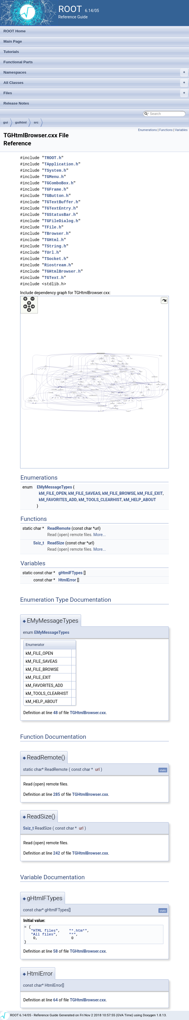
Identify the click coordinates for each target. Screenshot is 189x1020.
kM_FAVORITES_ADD (58, 499)
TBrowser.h (56, 233)
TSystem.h (55, 170)
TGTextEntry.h (60, 208)
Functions (166, 130)
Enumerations (147, 130)
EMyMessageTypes (54, 487)
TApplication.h (61, 164)
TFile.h (52, 227)
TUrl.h (51, 252)
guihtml (21, 122)
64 (55, 1000)
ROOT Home (14, 31)
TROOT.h (52, 158)
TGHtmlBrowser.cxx (88, 712)
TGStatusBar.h (60, 214)
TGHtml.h (54, 240)
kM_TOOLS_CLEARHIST (100, 499)
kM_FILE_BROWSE (118, 493)
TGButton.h (56, 195)
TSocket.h (55, 258)
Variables (181, 130)
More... (99, 534)
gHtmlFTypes (70, 572)
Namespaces (95, 73)
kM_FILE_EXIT (150, 493)
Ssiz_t (38, 543)
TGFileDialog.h (61, 221)
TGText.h (54, 277)
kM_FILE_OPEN (52, 493)
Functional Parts (18, 62)
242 (56, 853)
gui (5, 122)
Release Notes (16, 103)
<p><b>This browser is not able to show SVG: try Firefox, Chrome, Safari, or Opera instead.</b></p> (94, 382)
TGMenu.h (54, 176)
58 (55, 951)
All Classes (95, 83)
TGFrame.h (55, 189)
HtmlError (67, 580)
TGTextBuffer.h (61, 202)
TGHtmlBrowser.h (62, 271)
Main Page (12, 41)
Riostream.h (57, 265)
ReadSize (55, 543)
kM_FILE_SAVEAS (84, 493)
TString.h (55, 246)
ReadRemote (59, 528)
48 (55, 712)
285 (56, 794)
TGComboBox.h (58, 183)
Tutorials (11, 52)
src (36, 122)
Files (95, 93)
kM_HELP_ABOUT (140, 499)
